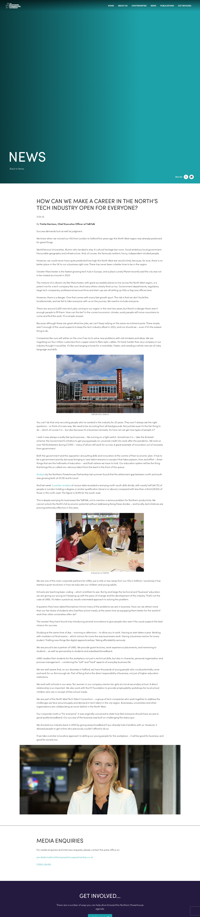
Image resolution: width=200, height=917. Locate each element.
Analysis (41, 474)
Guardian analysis (61, 485)
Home (111, 5)
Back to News (17, 168)
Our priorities (139, 5)
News (153, 5)
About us (123, 5)
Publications (167, 5)
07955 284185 (44, 864)
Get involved (184, 5)
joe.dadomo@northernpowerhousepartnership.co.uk (65, 857)
